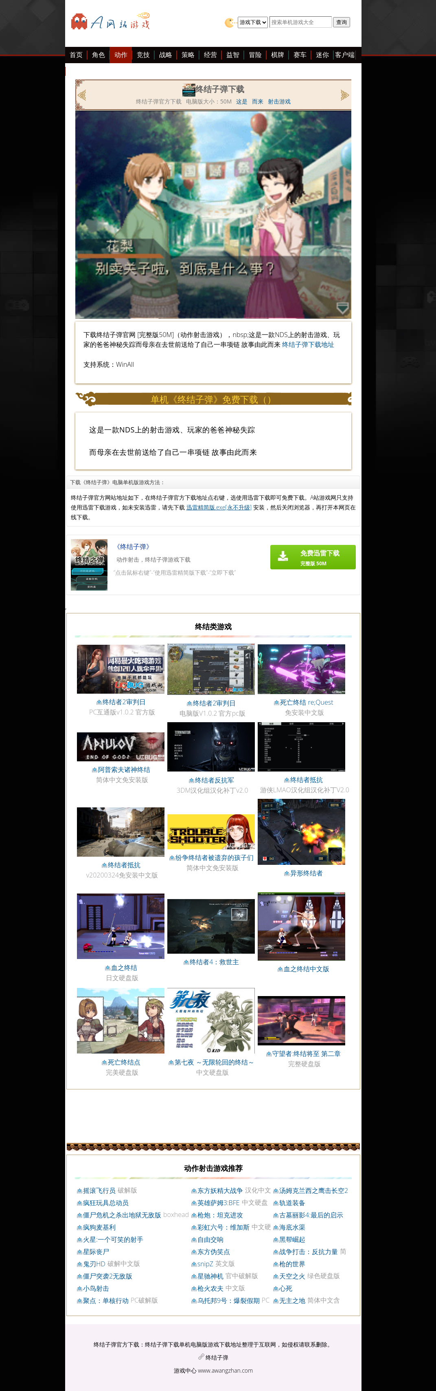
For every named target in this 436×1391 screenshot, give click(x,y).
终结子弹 (217, 1357)
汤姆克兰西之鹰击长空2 (313, 1190)
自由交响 (210, 1239)
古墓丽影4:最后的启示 (311, 1214)
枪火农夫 (210, 1288)
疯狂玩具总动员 (106, 1202)
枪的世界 (292, 1263)
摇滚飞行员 (99, 1190)
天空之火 (292, 1276)
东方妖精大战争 (220, 1190)
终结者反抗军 (214, 780)
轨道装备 (292, 1202)
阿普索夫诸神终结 (124, 769)
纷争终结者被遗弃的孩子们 (214, 857)
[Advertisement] (61, 178)
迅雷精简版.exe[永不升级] (219, 507)
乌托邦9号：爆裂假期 (228, 1300)
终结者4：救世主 (214, 961)
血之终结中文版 (306, 968)
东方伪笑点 (213, 1251)
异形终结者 (306, 873)
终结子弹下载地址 (308, 344)
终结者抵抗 (306, 779)
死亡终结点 (124, 1062)
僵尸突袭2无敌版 (107, 1276)
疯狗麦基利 (99, 1227)
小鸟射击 (96, 1288)
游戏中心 (185, 1370)
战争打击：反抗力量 (308, 1251)
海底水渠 (292, 1227)
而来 (257, 101)
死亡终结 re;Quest (306, 702)
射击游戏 (279, 101)
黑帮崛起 (292, 1239)
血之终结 (124, 967)
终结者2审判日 (124, 701)
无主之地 (292, 1300)
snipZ (205, 1263)
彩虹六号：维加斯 (223, 1227)
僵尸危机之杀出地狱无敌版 (122, 1214)
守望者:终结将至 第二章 (306, 1053)
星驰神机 (210, 1276)
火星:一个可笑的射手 (113, 1239)
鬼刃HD (94, 1263)
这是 (242, 101)
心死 (285, 1288)
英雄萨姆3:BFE (218, 1202)
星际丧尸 (96, 1251)
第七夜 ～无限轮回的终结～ (214, 1062)
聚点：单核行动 (106, 1300)
